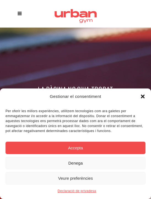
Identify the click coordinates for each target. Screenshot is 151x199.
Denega (75, 163)
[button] (142, 96)
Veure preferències (75, 178)
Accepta (75, 148)
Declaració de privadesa (77, 191)
